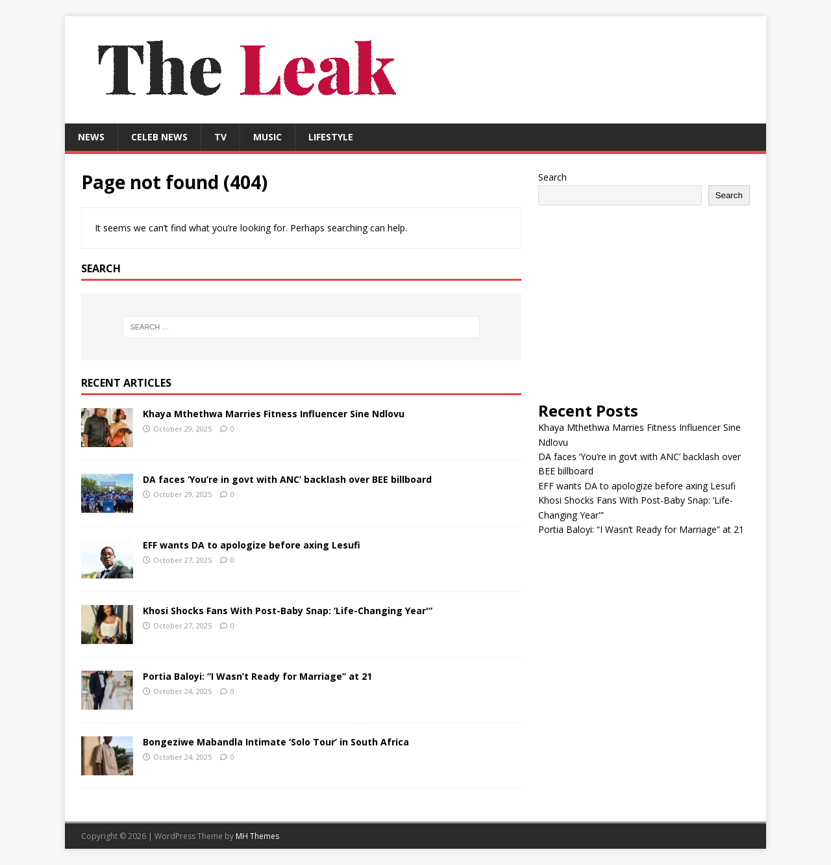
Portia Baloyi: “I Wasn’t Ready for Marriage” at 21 (257, 676)
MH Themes (257, 836)
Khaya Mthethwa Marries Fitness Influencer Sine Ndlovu (273, 413)
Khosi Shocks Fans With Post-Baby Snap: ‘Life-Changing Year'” (287, 610)
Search (552, 177)
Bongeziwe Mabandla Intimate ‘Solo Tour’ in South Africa (276, 742)
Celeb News (159, 137)
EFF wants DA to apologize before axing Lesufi (251, 545)
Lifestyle (330, 137)
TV (220, 137)
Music (267, 137)
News (91, 137)
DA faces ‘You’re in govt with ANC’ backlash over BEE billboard (287, 479)
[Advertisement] (644, 303)
